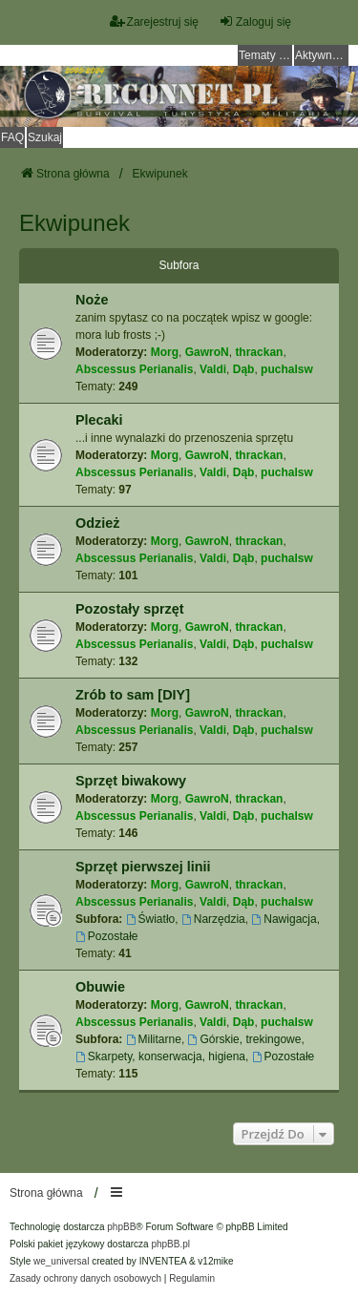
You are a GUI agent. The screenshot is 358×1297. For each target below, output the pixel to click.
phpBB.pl (170, 1244)
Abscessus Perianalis (134, 369)
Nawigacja (283, 919)
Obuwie (100, 986)
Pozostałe (106, 936)
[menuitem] (85, 1278)
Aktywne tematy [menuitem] (321, 55)
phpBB (121, 1227)
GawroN (207, 352)
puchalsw (287, 369)
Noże (91, 299)
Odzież (97, 523)
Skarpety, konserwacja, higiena (160, 1056)
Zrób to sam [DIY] (132, 694)
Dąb (244, 369)
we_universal (61, 1261)
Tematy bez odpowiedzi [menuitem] (265, 55)
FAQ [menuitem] (12, 137)
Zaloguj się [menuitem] (255, 21)
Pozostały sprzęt (129, 609)
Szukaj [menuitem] (45, 137)
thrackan (259, 352)
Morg (165, 352)
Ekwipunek (74, 223)
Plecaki (99, 420)
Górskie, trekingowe (245, 1039)
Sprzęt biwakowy (130, 780)
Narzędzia (213, 919)
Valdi (213, 369)
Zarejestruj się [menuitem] (154, 21)
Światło (151, 919)
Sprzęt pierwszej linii (143, 866)
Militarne (153, 1039)
